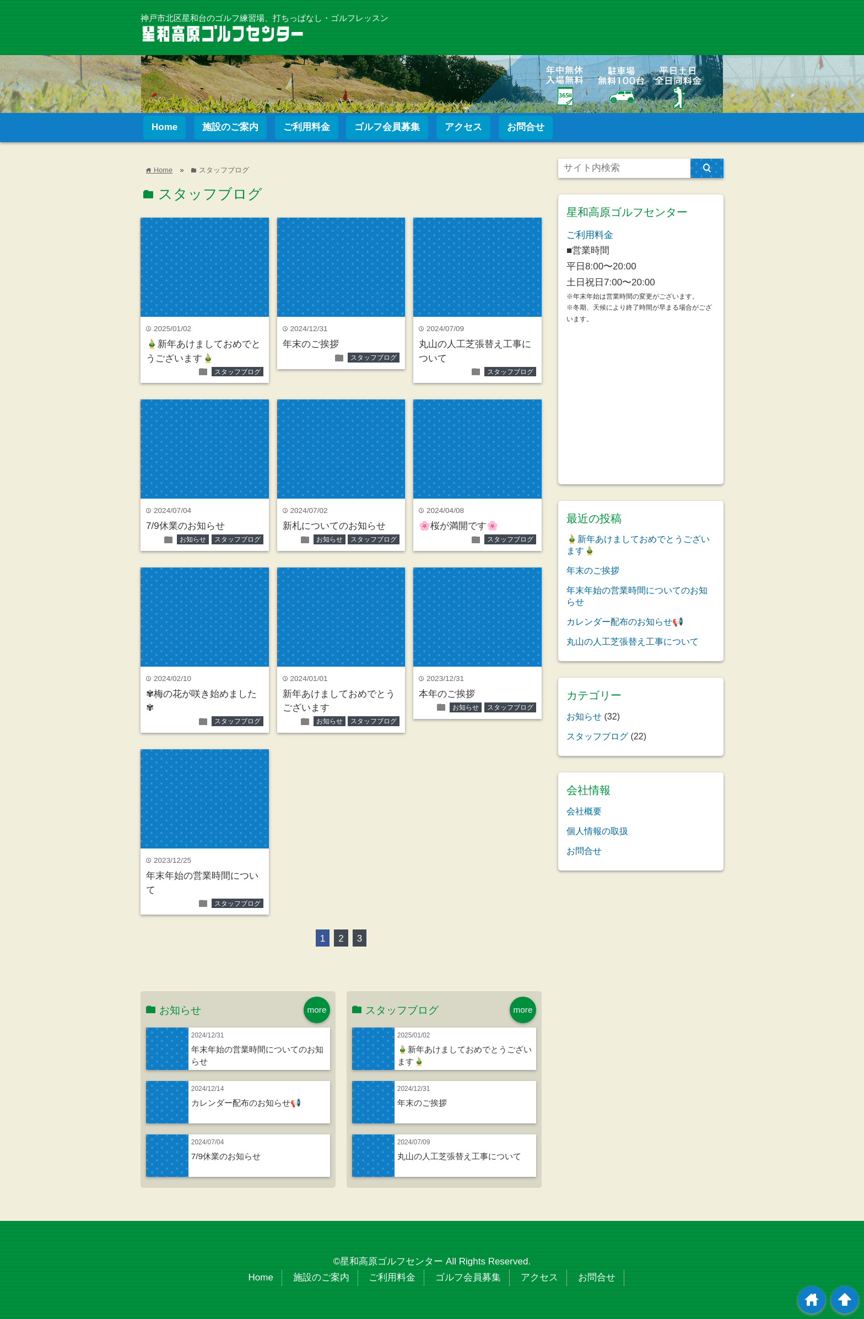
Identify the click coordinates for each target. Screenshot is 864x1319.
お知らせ (193, 539)
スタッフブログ (237, 372)
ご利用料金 (306, 127)
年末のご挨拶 (311, 344)
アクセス (463, 127)
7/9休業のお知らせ (185, 526)
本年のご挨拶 (447, 694)
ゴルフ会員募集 (387, 127)
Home (164, 127)
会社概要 (584, 811)
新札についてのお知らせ (334, 526)
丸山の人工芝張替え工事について (459, 1156)
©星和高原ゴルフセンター (388, 1261)
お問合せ (525, 127)
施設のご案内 (230, 127)
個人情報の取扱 (597, 831)
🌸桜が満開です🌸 (458, 526)
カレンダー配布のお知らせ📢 (246, 1102)
